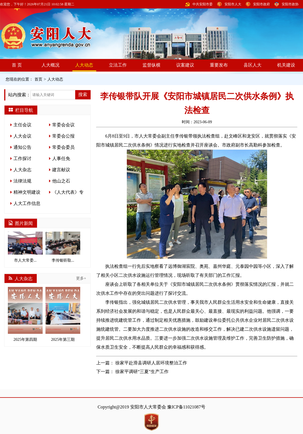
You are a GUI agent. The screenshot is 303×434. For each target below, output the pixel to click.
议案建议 (185, 65)
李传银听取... (62, 247)
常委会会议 (63, 124)
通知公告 (22, 147)
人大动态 (84, 65)
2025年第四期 (25, 314)
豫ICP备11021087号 (186, 407)
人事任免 (61, 158)
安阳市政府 (261, 4)
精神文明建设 (26, 192)
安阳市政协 (290, 4)
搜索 (82, 94)
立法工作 (118, 65)
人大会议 (22, 136)
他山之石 (61, 181)
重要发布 (219, 65)
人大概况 (50, 65)
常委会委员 (63, 147)
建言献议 (61, 169)
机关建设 (286, 65)
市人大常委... (25, 247)
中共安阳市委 (202, 4)
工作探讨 (22, 158)
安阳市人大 (232, 4)
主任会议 (22, 124)
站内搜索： (19, 94)
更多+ (81, 278)
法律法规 (22, 181)
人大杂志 (22, 169)
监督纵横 (151, 65)
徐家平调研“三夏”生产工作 (142, 371)
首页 (38, 79)
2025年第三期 (62, 314)
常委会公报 (63, 136)
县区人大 (252, 65)
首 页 (17, 65)
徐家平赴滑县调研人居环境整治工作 (151, 362)
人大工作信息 (26, 203)
